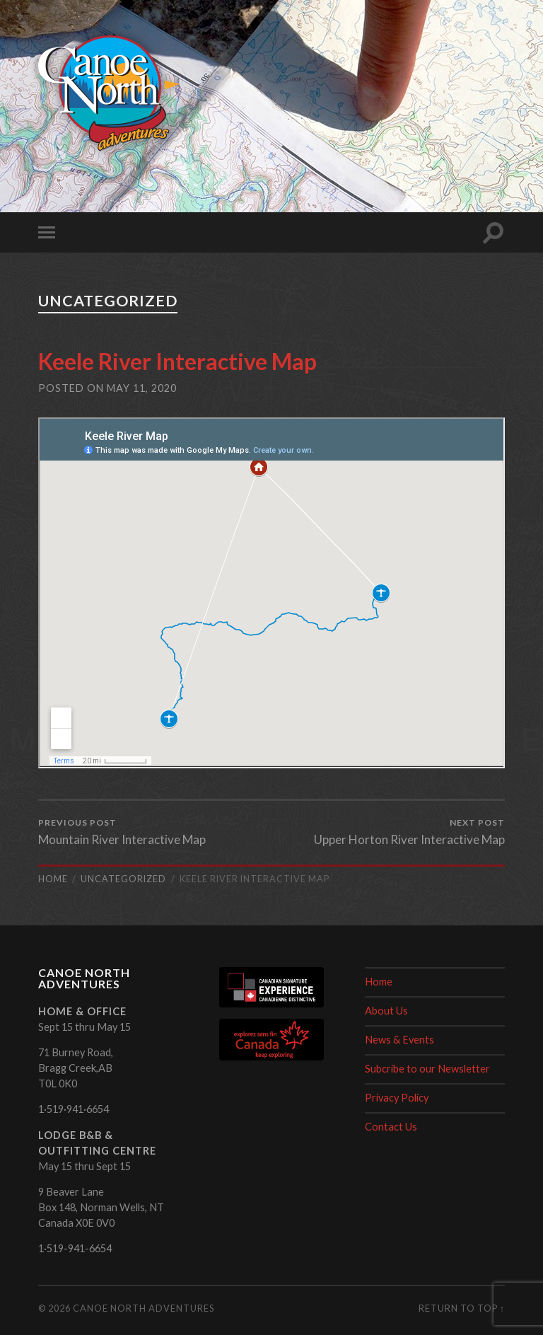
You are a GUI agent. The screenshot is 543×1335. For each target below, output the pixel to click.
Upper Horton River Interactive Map (409, 832)
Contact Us (391, 1127)
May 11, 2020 (142, 388)
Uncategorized (107, 300)
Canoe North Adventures (143, 1308)
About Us (386, 1011)
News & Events (399, 1040)
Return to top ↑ (462, 1308)
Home (378, 982)
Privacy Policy (396, 1098)
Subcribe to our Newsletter (427, 1069)
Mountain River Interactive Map (122, 832)
